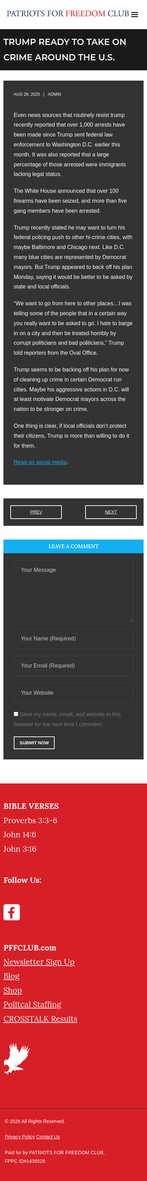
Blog (11, 976)
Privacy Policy (20, 1136)
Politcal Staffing (32, 1004)
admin (54, 94)
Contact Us (48, 1136)
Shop (12, 990)
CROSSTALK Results (40, 1019)
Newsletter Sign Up (39, 962)
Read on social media (40, 462)
